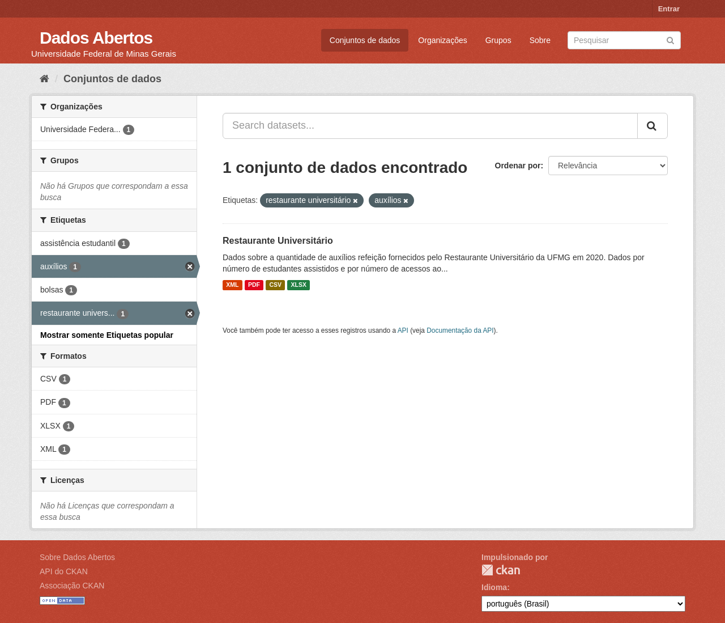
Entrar (669, 9)
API (403, 330)
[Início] (44, 78)
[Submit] (670, 39)
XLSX (298, 285)
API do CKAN (64, 571)
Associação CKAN (72, 585)
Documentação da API (460, 330)
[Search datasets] (624, 40)
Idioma (494, 587)
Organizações (442, 40)
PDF (254, 285)
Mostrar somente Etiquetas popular (106, 335)
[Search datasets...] (430, 126)
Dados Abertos (96, 37)
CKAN (500, 570)
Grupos (498, 40)
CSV (275, 285)
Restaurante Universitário (278, 240)
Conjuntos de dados (365, 40)
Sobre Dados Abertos (77, 557)
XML (232, 285)
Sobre (540, 40)
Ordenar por (518, 165)
